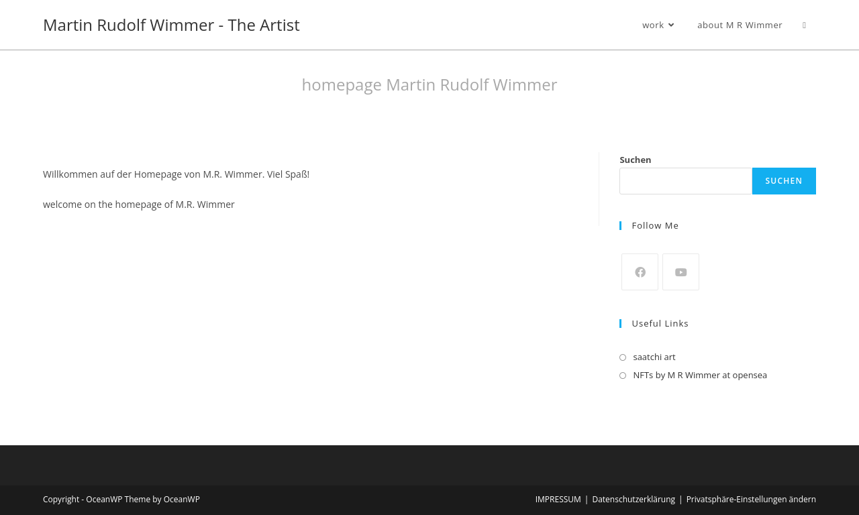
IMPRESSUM (558, 499)
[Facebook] (639, 271)
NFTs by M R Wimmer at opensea (700, 375)
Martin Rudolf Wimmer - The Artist (171, 24)
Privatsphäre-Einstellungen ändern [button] (751, 499)
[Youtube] (680, 271)
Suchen (635, 160)
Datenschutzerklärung (633, 499)
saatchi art (654, 357)
